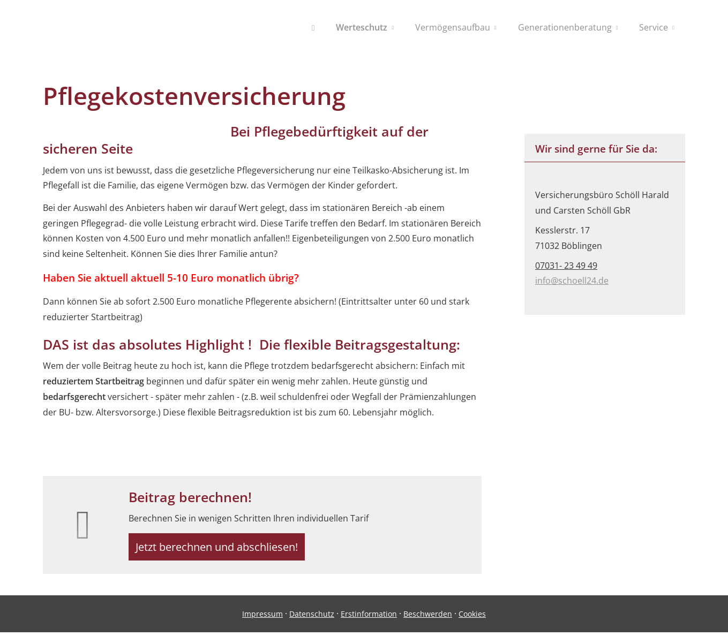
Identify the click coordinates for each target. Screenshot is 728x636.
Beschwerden (427, 618)
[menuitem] (313, 27)
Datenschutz (311, 618)
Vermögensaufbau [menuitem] (452, 27)
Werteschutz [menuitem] (361, 27)
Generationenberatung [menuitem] (565, 27)
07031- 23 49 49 (566, 265)
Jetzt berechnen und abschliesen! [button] (222, 549)
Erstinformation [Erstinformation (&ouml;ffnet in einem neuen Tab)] (369, 618)
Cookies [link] (472, 618)
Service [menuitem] (653, 27)
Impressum (262, 618)
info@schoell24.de (572, 280)
